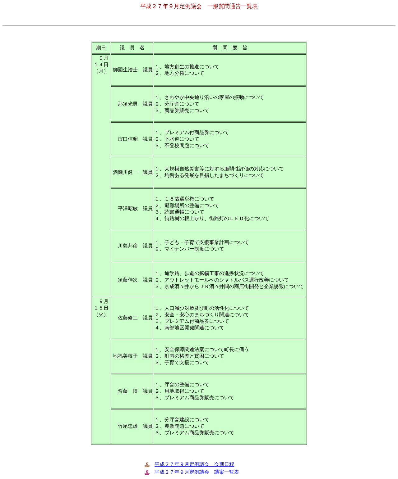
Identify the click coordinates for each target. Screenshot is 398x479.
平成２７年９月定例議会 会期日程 (194, 464)
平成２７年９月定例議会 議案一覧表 (197, 472)
